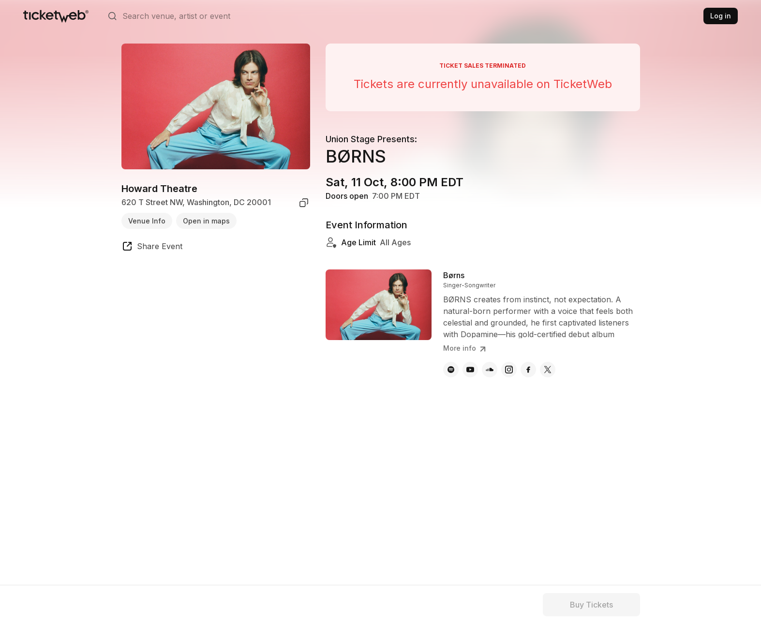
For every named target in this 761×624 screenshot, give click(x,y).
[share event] (151, 247)
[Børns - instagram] (509, 369)
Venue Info (146, 221)
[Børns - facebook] (528, 369)
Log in (720, 16)
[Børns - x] (547, 369)
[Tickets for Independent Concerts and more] (56, 16)
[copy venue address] (304, 202)
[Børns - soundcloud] (489, 369)
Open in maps (206, 221)
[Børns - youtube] (470, 369)
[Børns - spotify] (451, 369)
